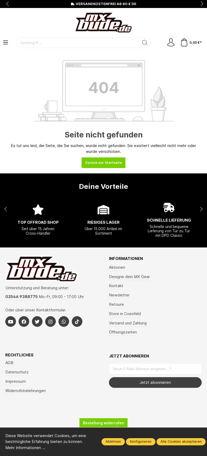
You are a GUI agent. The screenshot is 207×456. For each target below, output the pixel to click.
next (200, 4)
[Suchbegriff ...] (77, 42)
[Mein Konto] (171, 42)
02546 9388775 (21, 296)
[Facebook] (24, 321)
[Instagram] (50, 321)
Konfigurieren (140, 441)
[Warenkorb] (191, 42)
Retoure (116, 304)
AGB (9, 362)
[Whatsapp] (63, 321)
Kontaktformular (50, 310)
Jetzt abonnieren (155, 382)
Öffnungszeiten (123, 332)
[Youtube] (10, 321)
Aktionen (117, 267)
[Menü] (6, 42)
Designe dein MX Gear (129, 276)
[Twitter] (37, 321)
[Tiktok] (77, 321)
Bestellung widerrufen (103, 423)
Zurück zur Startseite (103, 163)
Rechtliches (19, 355)
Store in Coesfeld (125, 313)
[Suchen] (145, 42)
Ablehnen (113, 441)
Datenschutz (17, 372)
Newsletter (119, 295)
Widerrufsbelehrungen (25, 390)
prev (8, 4)
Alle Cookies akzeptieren (181, 441)
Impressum (15, 381)
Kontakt (116, 285)
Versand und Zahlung (128, 323)
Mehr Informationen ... (25, 447)
